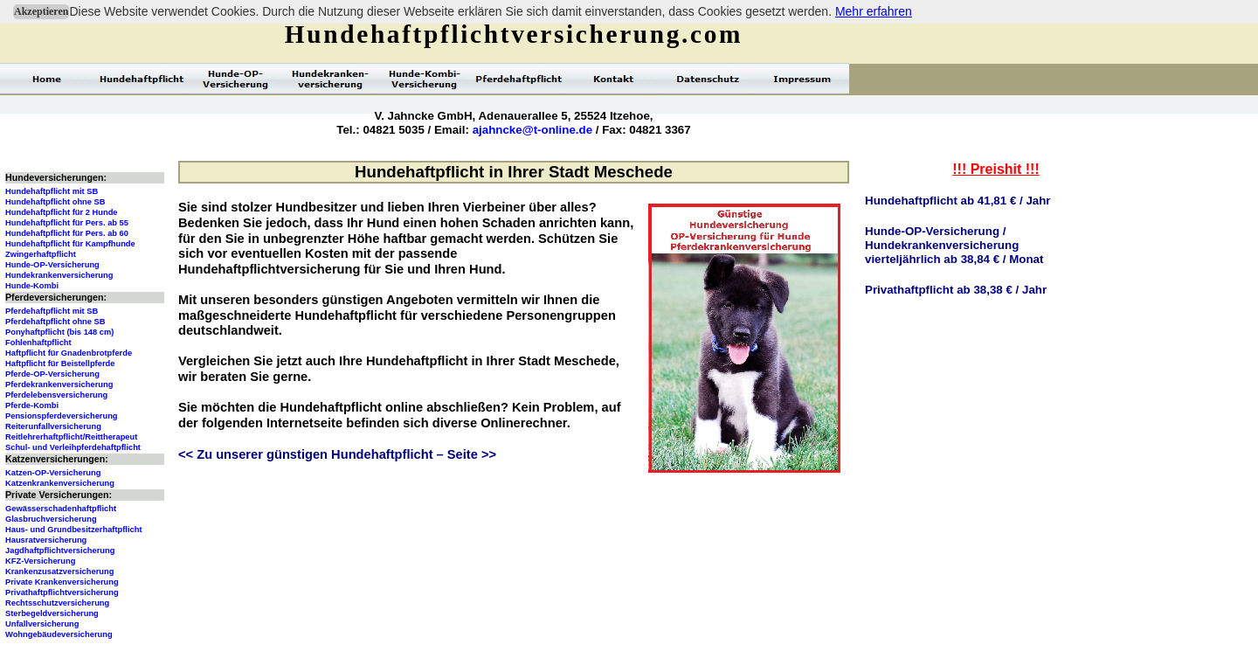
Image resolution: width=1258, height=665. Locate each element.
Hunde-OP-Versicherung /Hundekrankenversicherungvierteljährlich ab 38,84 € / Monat (954, 245)
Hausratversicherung (45, 540)
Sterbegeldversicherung (52, 613)
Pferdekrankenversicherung (59, 384)
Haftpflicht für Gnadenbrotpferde (68, 353)
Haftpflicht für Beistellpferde (59, 363)
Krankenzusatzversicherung (59, 571)
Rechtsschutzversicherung (57, 603)
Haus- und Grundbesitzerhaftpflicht (73, 529)
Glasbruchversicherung (51, 519)
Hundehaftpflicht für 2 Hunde (61, 212)
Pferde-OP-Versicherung (52, 374)
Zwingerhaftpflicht (40, 254)
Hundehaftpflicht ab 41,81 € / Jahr (958, 200)
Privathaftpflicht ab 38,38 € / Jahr (956, 289)
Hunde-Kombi (32, 285)
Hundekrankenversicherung (59, 275)
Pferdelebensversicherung (56, 395)
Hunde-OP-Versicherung (52, 264)
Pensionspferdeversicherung (61, 416)
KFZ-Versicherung (40, 561)
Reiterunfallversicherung (53, 426)
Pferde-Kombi (32, 405)
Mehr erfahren (873, 11)
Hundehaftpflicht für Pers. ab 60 (66, 233)
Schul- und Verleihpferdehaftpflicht (73, 447)
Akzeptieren (41, 11)
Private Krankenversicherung (62, 582)
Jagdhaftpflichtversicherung (59, 550)
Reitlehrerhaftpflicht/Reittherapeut (71, 437)
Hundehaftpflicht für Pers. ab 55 (66, 222)
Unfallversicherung (42, 624)
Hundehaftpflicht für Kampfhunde (70, 243)
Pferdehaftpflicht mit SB (51, 311)
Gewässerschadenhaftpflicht (60, 508)
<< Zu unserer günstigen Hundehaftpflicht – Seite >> (337, 454)
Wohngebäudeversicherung (59, 634)
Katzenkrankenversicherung (59, 483)
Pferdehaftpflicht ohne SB (55, 321)
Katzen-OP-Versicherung (52, 472)
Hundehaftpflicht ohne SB (55, 201)
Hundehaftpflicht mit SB (51, 191)
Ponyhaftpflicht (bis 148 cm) (59, 332)
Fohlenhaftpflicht (38, 342)
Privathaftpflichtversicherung (62, 592)
